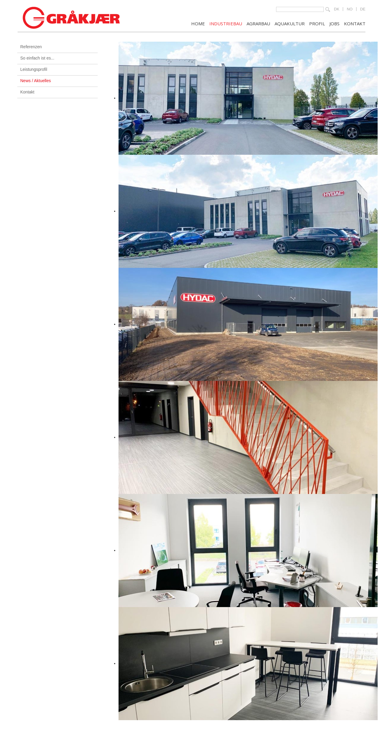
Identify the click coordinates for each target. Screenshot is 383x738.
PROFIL (317, 23)
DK (336, 9)
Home (198, 23)
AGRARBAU (258, 23)
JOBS (334, 23)
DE (362, 9)
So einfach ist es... (37, 58)
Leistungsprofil (33, 69)
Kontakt (27, 92)
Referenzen (31, 46)
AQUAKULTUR (290, 23)
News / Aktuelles (35, 80)
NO (350, 9)
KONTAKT (354, 23)
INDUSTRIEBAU (225, 23)
